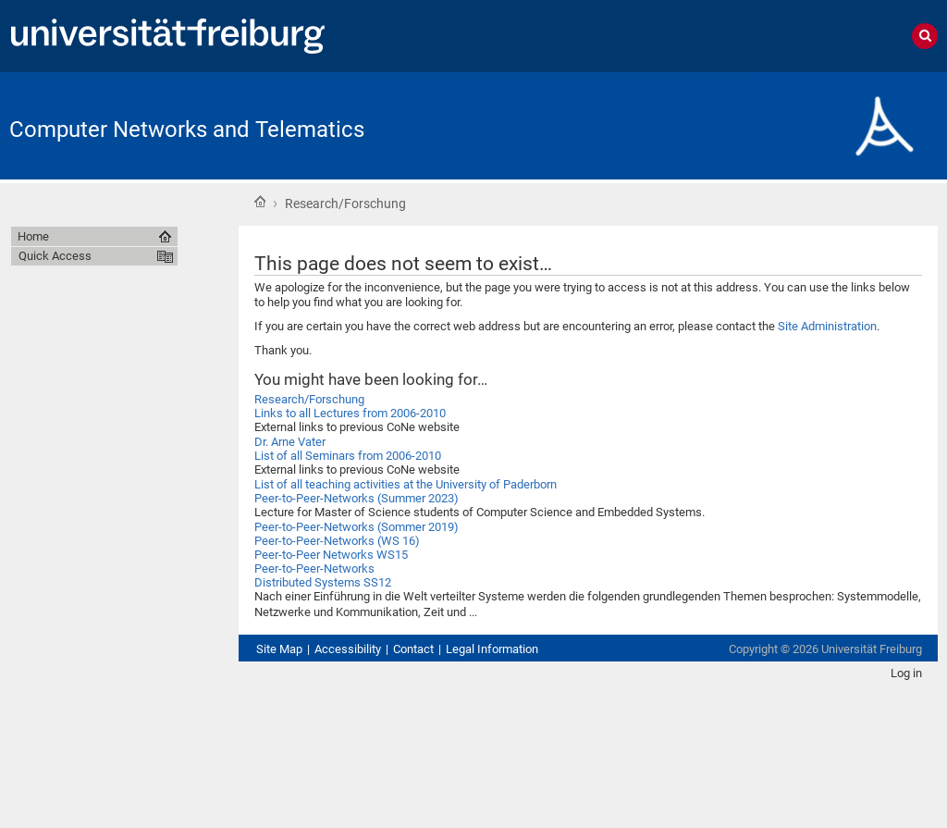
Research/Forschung (309, 399)
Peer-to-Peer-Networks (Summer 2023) (356, 498)
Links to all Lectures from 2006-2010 (350, 413)
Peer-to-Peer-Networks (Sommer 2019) (356, 527)
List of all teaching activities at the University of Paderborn (405, 484)
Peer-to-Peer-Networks (314, 568)
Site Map (279, 649)
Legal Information (492, 649)
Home (259, 201)
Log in (906, 673)
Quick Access (55, 256)
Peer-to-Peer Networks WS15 (331, 555)
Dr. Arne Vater (290, 442)
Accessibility (347, 649)
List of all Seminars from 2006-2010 (347, 456)
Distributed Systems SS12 (322, 582)
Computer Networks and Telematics (186, 129)
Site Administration (827, 326)
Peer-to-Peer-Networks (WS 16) (337, 541)
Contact (413, 649)
